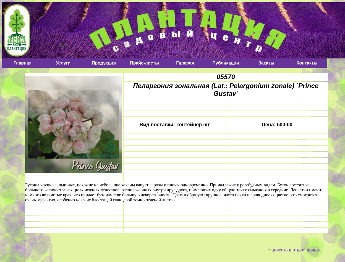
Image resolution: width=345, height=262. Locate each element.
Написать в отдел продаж (294, 250)
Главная (23, 63)
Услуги (63, 63)
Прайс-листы (144, 63)
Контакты (307, 63)
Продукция (104, 63)
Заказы (266, 63)
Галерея (185, 63)
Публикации (225, 63)
